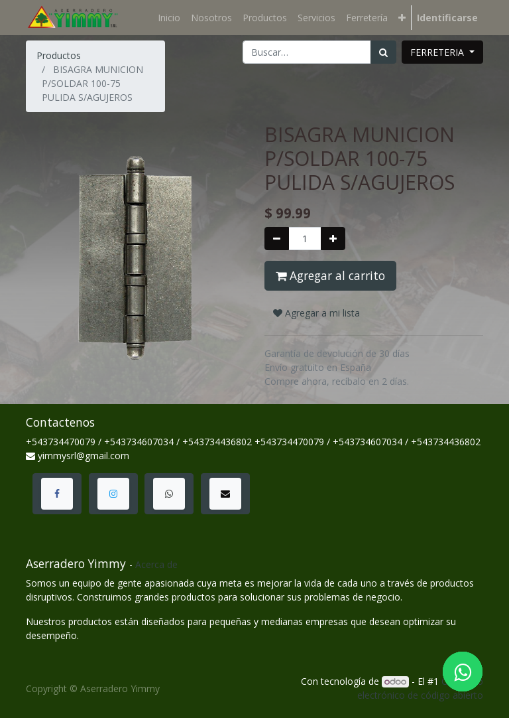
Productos (58, 55)
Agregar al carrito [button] (330, 275)
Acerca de (156, 564)
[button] (402, 17)
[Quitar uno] (276, 238)
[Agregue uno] (333, 238)
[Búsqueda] (383, 52)
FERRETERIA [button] (438, 52)
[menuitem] (169, 17)
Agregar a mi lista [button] (316, 313)
